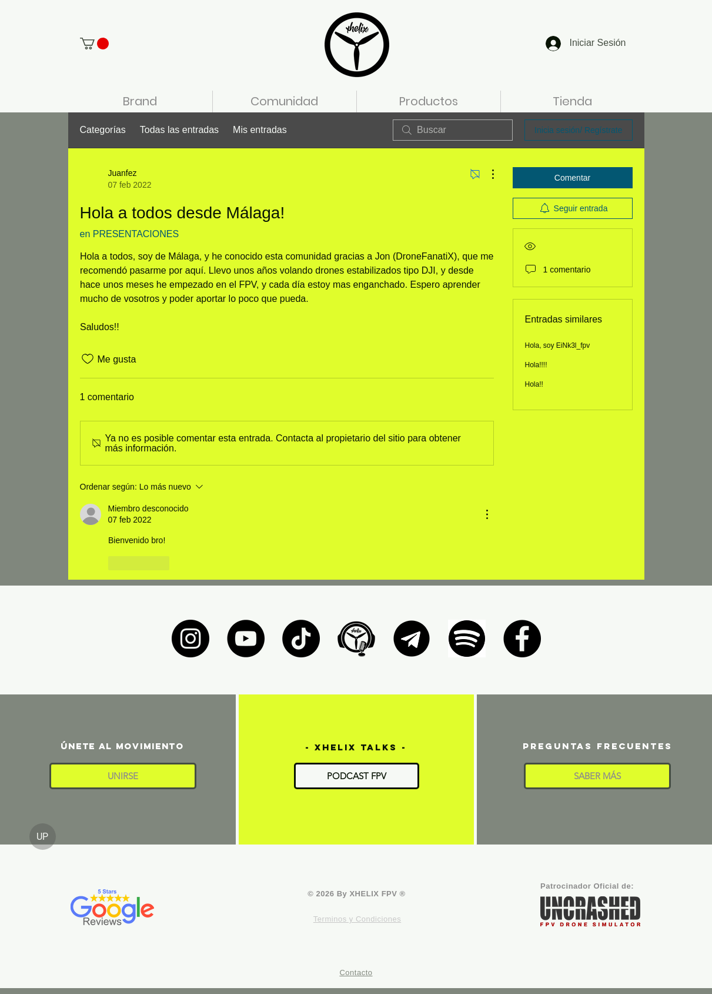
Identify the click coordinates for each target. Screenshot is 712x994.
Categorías (103, 130)
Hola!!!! (536, 365)
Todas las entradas (179, 130)
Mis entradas (260, 130)
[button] (94, 43)
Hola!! (534, 384)
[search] (453, 130)
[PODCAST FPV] (356, 776)
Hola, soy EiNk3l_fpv (557, 345)
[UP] (42, 836)
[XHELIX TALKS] (356, 638)
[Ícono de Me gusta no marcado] (87, 359)
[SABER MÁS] (597, 776)
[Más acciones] (487, 174)
